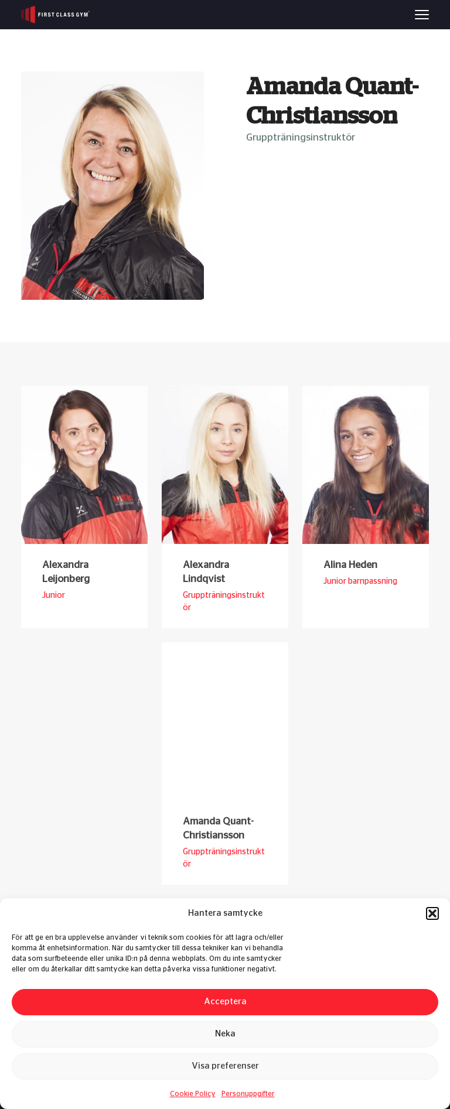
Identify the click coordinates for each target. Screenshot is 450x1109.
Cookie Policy (193, 1093)
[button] (432, 913)
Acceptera (225, 1001)
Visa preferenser (225, 1066)
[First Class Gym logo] (55, 14)
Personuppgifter (248, 1093)
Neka (225, 1033)
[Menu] (422, 14)
